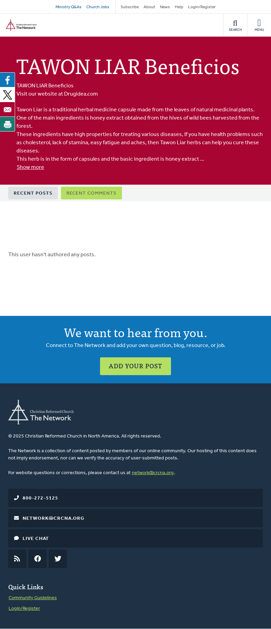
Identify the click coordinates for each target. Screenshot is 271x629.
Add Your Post (135, 366)
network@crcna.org (153, 473)
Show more (30, 167)
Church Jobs (97, 7)
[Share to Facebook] (7, 79)
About (149, 7)
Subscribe (130, 7)
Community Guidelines (33, 598)
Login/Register (201, 7)
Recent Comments (91, 193)
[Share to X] (7, 94)
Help (179, 7)
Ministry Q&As (69, 7)
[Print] (7, 124)
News (165, 7)
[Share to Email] (7, 109)
